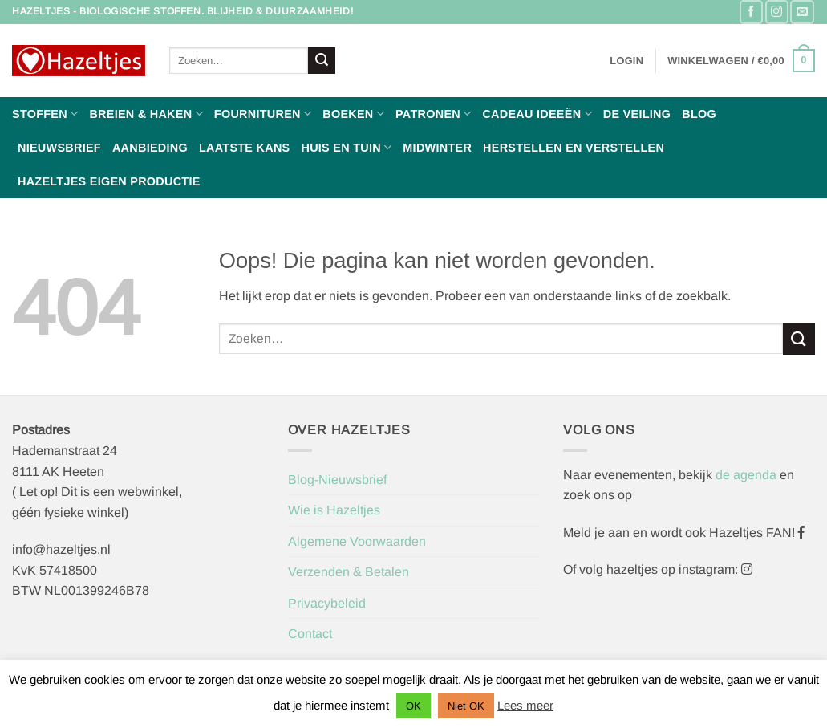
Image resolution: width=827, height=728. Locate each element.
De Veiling (637, 114)
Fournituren (262, 113)
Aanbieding (150, 147)
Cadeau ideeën (536, 113)
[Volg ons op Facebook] (751, 11)
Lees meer (525, 705)
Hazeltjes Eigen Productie (109, 181)
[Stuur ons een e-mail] (801, 11)
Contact (310, 634)
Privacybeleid (327, 603)
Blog (699, 114)
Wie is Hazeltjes (334, 510)
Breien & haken (145, 113)
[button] (626, 61)
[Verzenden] (321, 61)
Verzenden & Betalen (348, 572)
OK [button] (413, 706)
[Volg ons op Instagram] (776, 11)
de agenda (748, 475)
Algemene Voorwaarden (357, 541)
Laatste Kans (244, 147)
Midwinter (437, 147)
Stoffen (45, 113)
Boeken (353, 113)
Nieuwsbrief (59, 147)
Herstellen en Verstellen (573, 147)
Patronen (433, 113)
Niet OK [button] (466, 706)
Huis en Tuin (346, 147)
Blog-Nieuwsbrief (337, 479)
